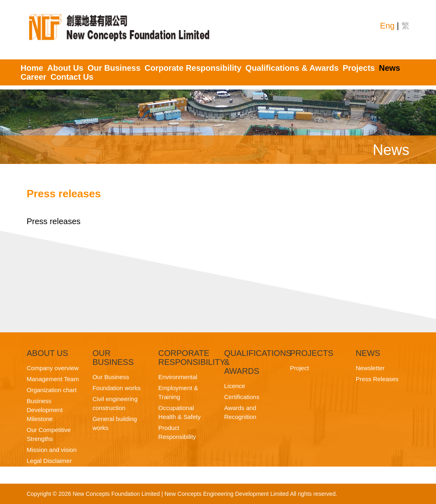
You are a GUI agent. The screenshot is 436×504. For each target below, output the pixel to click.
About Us (65, 67)
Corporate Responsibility (193, 67)
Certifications (241, 396)
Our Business (114, 67)
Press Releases (377, 378)
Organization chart (52, 389)
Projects (359, 67)
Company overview (53, 367)
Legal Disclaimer (49, 460)
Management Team (53, 378)
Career (33, 76)
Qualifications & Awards (292, 67)
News (389, 67)
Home (32, 67)
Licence (234, 385)
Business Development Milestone (45, 409)
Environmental (177, 376)
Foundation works (116, 387)
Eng (387, 25)
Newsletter (370, 367)
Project (299, 367)
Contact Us (72, 76)
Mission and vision (52, 449)
